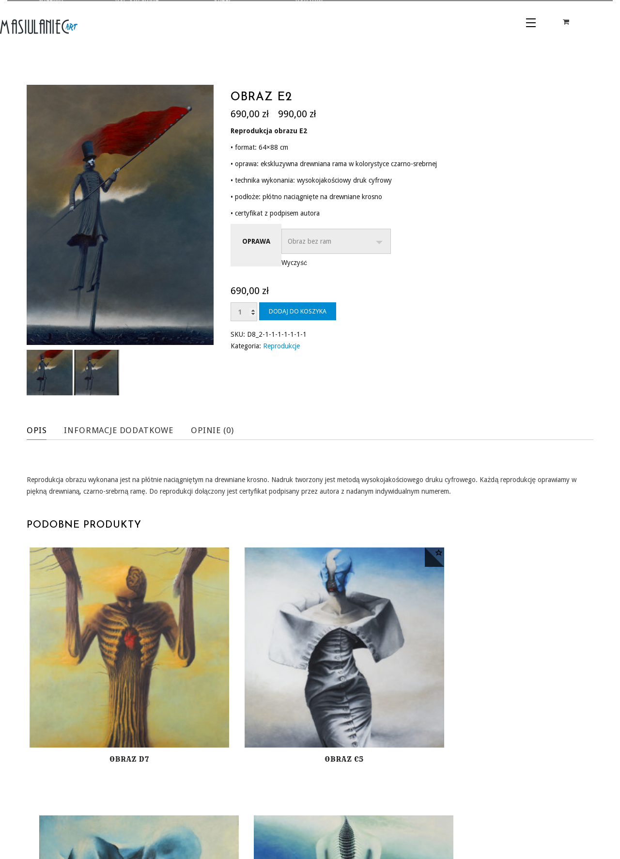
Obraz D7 (93, 686)
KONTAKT (186, 808)
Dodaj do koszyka (297, 311)
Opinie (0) (222, 430)
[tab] (44, 430)
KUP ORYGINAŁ (84, 808)
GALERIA (40, 808)
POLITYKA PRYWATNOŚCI (503, 822)
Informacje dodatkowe (123, 430)
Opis (37, 430)
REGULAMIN (481, 806)
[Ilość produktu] (244, 311)
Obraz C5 (237, 686)
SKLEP (124, 808)
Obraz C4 (527, 686)
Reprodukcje (281, 346)
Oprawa (256, 241)
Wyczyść (294, 262)
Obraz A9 (382, 686)
